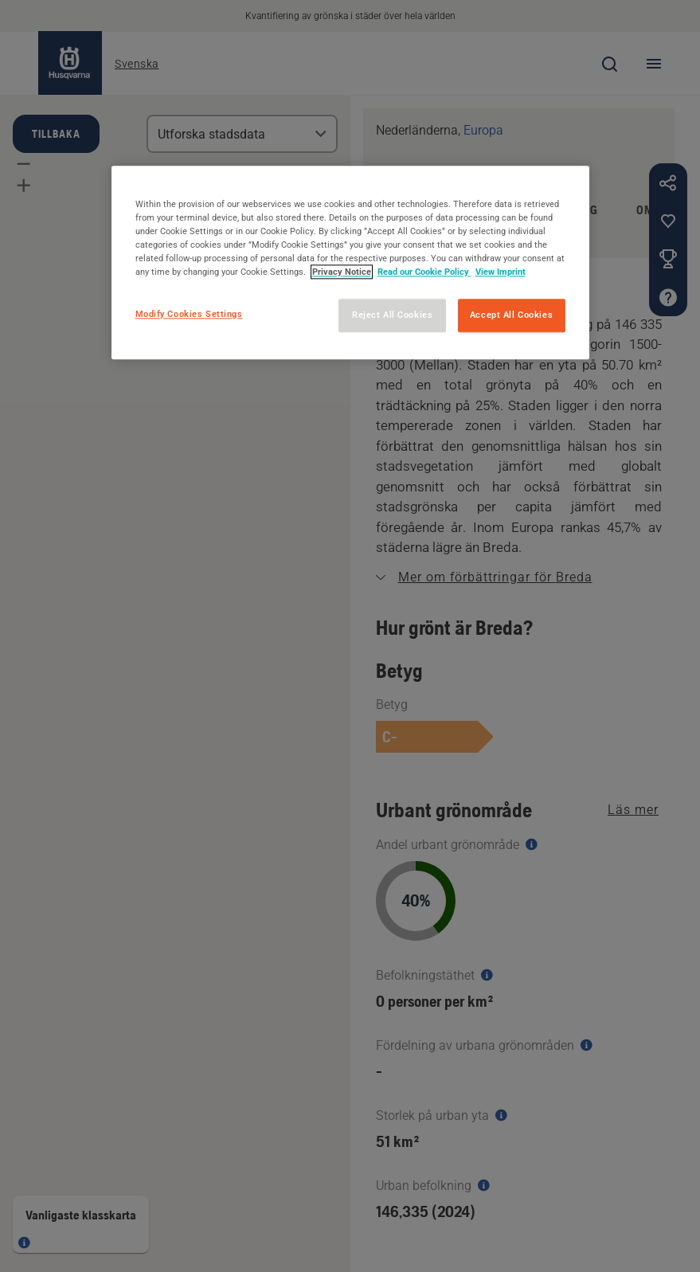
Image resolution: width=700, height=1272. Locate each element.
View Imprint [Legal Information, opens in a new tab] (500, 271)
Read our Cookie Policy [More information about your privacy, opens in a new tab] (424, 271)
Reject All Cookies (392, 314)
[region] (350, 262)
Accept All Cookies (511, 314)
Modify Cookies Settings (189, 313)
